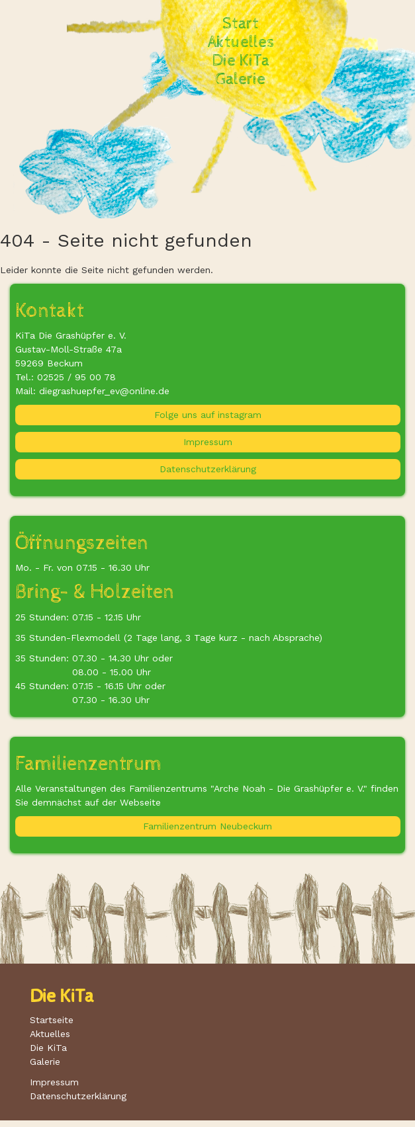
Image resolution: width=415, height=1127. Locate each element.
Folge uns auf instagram (207, 414)
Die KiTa (240, 61)
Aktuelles (241, 42)
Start (240, 24)
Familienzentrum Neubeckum (207, 826)
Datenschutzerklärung (208, 469)
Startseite (51, 1020)
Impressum (207, 442)
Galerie (240, 79)
